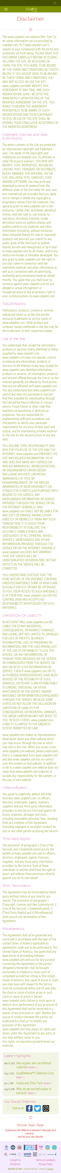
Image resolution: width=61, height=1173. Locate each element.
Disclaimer (15, 1164)
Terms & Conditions (45, 1160)
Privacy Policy (46, 1164)
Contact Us (15, 1160)
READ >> (33, 1067)
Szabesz (50, 1169)
